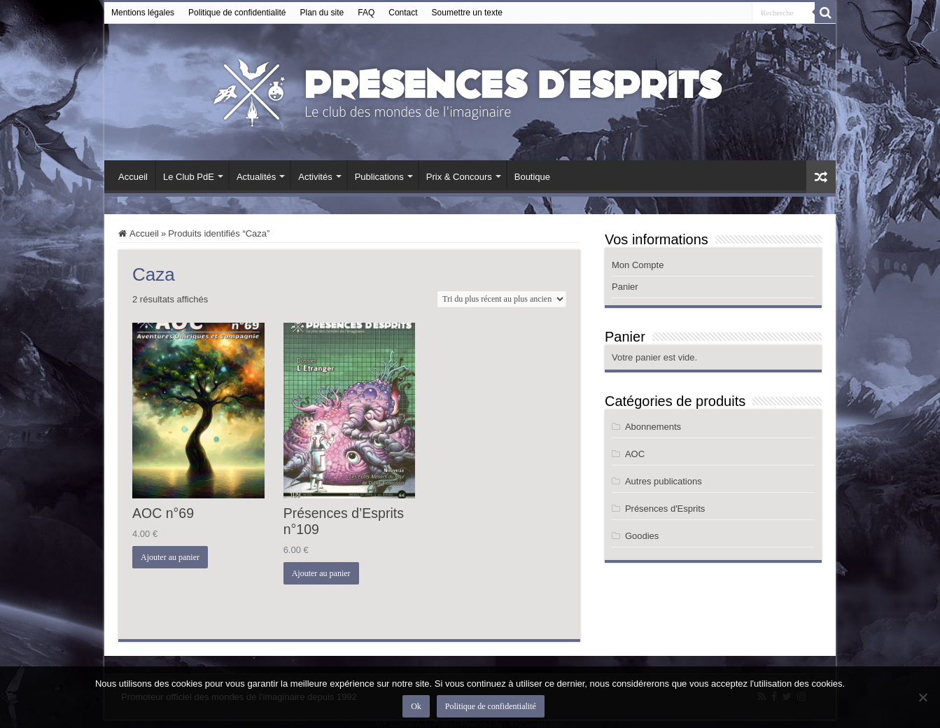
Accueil (133, 177)
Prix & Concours (459, 177)
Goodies (642, 536)
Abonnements (653, 426)
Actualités (256, 177)
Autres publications (663, 481)
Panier (625, 286)
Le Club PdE (188, 177)
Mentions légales (142, 13)
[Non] (923, 697)
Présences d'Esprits (665, 508)
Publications (379, 177)
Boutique (532, 177)
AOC (635, 454)
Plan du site (322, 13)
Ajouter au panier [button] (170, 557)
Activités (315, 177)
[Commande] (501, 298)
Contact (402, 13)
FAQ (366, 13)
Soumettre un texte (467, 13)
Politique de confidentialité (237, 13)
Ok (416, 706)
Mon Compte (638, 265)
